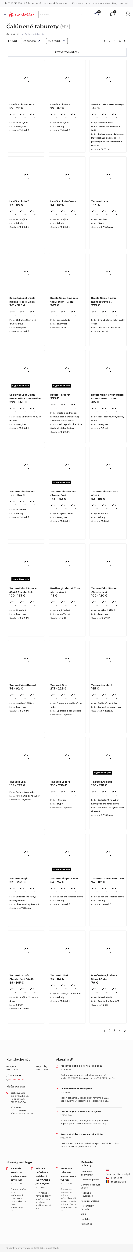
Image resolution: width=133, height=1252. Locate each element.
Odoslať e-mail (16, 1079)
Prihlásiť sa (86, 1224)
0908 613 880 (13, 3)
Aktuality (64, 1059)
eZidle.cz (114, 1177)
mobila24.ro (116, 1181)
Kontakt (124, 3)
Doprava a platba (81, 3)
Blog (114, 3)
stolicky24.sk (12, 34)
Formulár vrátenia (90, 1201)
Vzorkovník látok (101, 3)
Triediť (12, 41)
